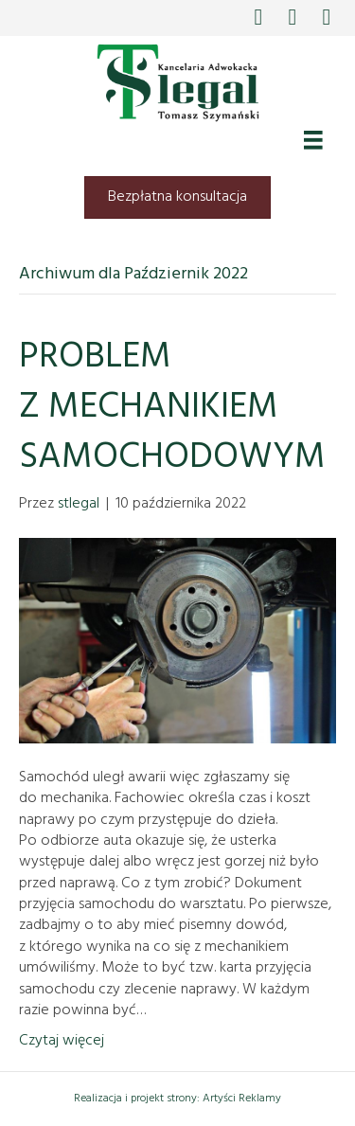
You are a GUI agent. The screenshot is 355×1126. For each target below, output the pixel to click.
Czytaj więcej (61, 1040)
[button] (258, 15)
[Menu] (313, 140)
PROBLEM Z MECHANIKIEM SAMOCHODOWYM (172, 408)
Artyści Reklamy (242, 1098)
